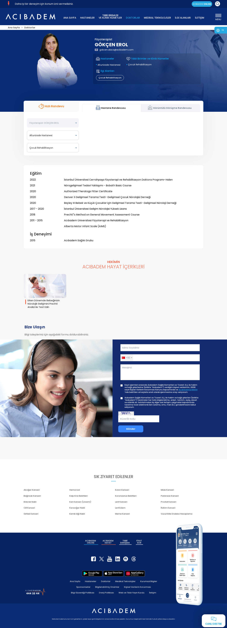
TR (222, 30)
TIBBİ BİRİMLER (110, 16)
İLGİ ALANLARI (183, 17)
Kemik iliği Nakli (77, 513)
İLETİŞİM (199, 17)
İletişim (152, 592)
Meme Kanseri (122, 513)
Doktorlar (106, 581)
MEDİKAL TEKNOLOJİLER (157, 17)
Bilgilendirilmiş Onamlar (107, 587)
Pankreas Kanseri (170, 495)
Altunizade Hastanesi (109, 64)
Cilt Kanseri (29, 507)
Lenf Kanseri (121, 501)
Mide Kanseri (167, 489)
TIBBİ (125, 542)
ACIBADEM (202, 4)
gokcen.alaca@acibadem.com (114, 50)
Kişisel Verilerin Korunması (137, 587)
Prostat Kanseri (168, 501)
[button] (127, 357)
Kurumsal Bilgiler (148, 581)
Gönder (130, 428)
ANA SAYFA (69, 17)
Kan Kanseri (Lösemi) (80, 501)
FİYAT (139, 542)
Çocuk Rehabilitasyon (140, 64)
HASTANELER (87, 17)
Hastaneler (90, 581)
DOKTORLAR (133, 17)
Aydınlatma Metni (188, 389)
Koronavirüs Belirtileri (126, 495)
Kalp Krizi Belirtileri (78, 495)
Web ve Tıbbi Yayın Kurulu (131, 592)
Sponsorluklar (83, 587)
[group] (45, 291)
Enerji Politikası (106, 592)
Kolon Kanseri (122, 489)
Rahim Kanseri (168, 507)
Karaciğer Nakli (77, 507)
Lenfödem (120, 507)
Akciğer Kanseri (32, 489)
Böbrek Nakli (30, 501)
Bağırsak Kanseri (32, 495)
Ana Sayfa (75, 581)
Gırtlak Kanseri (31, 513)
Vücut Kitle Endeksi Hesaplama (176, 513)
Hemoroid (74, 489)
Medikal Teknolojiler (125, 581)
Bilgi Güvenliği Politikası (82, 592)
